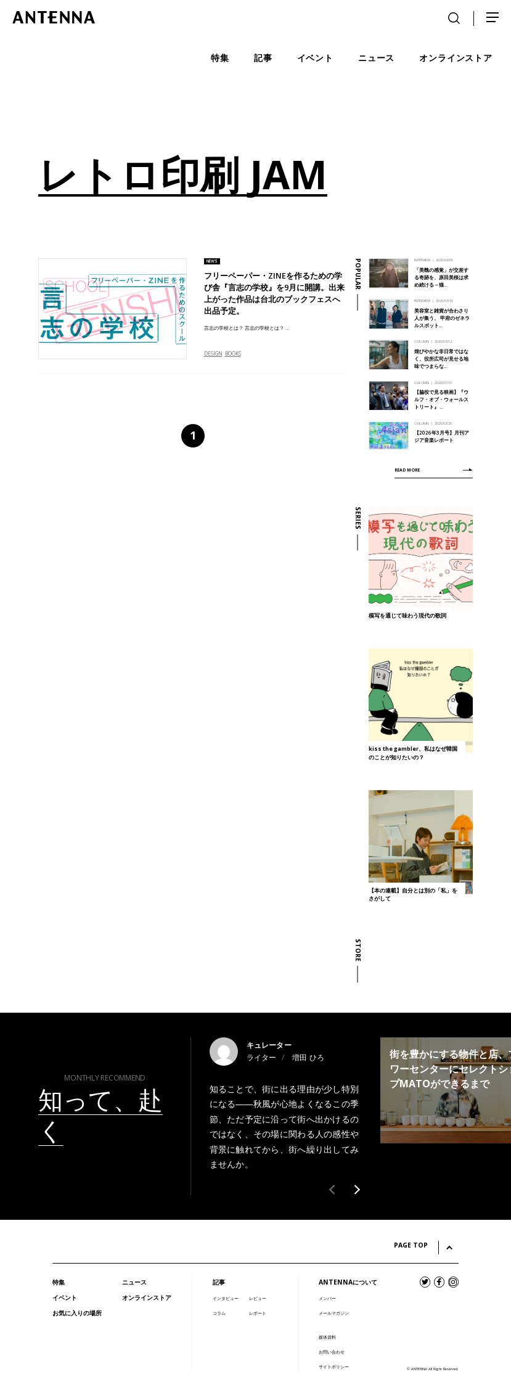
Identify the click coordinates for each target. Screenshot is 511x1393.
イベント (64, 1297)
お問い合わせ (332, 1352)
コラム (219, 1313)
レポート (257, 1313)
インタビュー (226, 1298)
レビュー (257, 1298)
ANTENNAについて (348, 1282)
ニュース (134, 1282)
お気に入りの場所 (77, 1313)
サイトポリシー (334, 1367)
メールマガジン (334, 1313)
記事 (219, 1282)
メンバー (327, 1298)
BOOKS (233, 353)
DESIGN (213, 353)
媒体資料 (327, 1337)
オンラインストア (146, 1297)
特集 (58, 1282)
